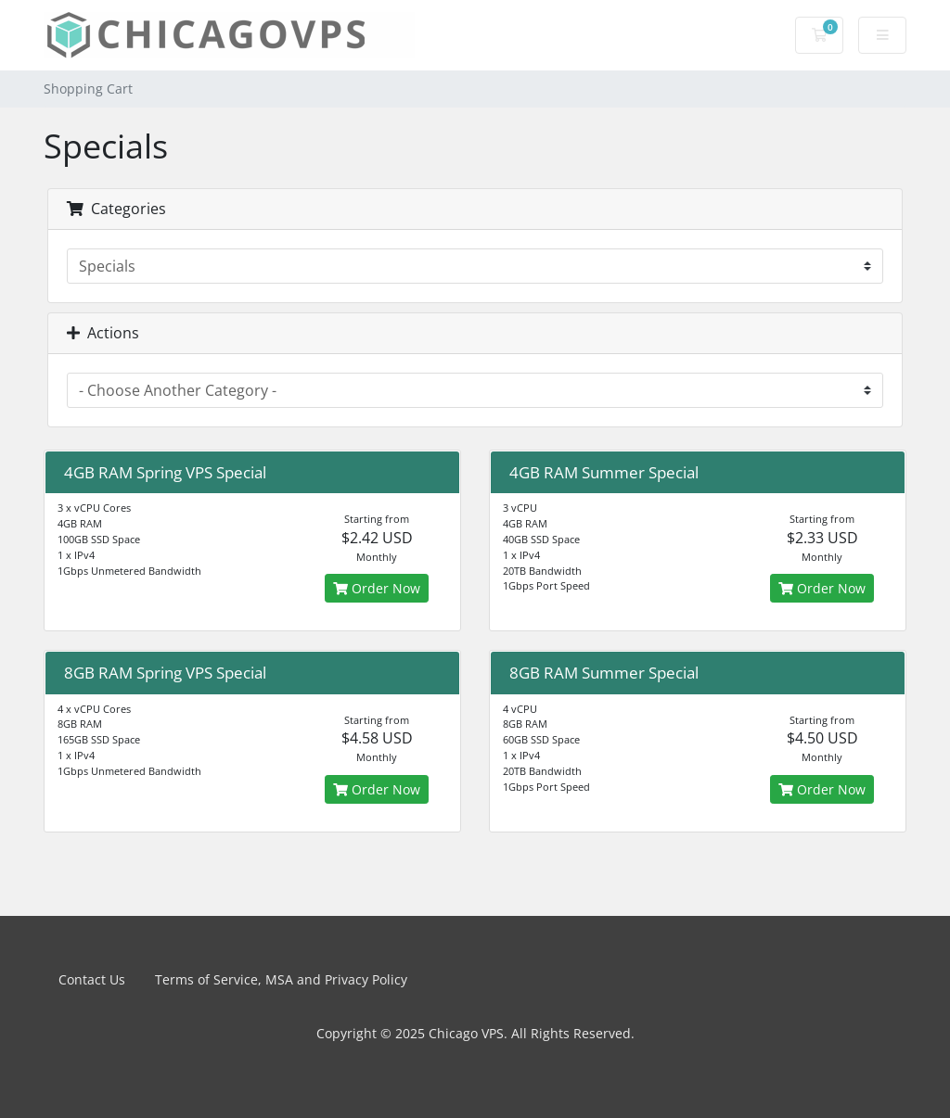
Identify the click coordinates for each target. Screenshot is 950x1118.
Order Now (376, 588)
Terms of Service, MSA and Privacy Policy (281, 979)
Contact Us (91, 979)
